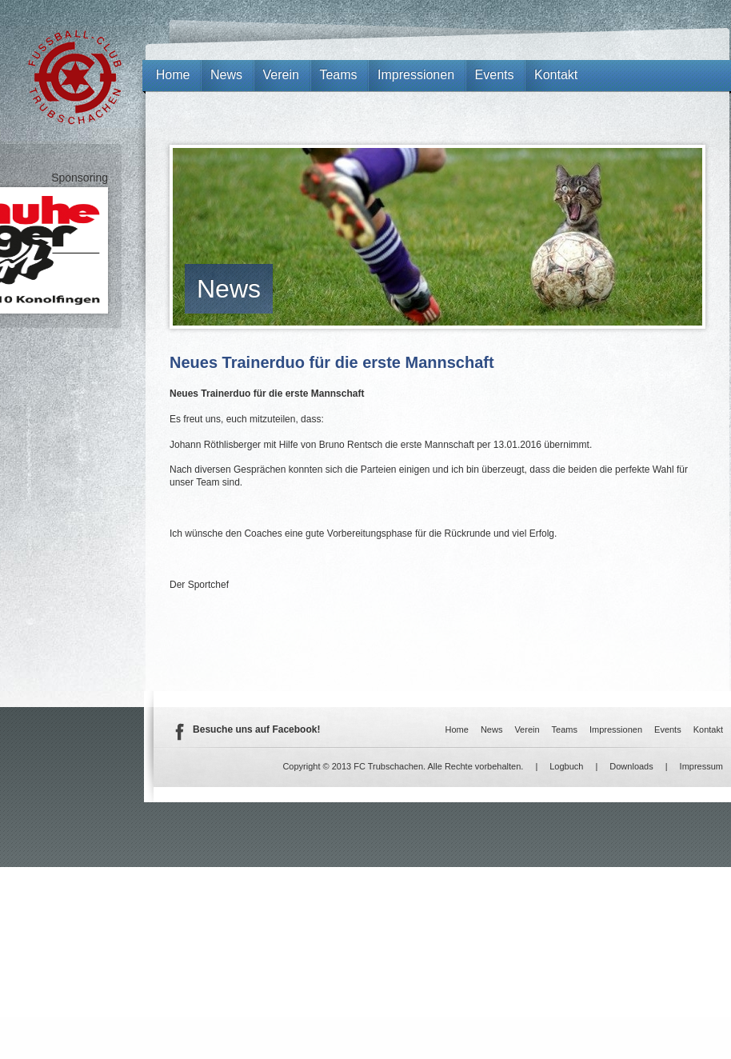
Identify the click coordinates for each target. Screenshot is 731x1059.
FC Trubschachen (75, 77)
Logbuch (566, 766)
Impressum (701, 766)
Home (173, 75)
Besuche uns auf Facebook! (256, 729)
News (229, 288)
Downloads (631, 766)
